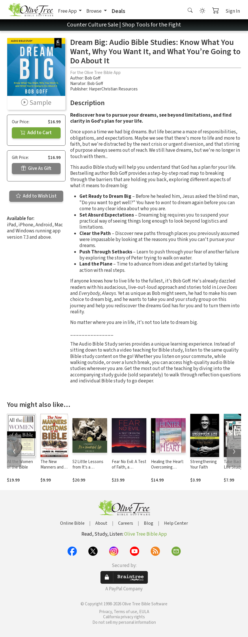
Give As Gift (36, 168)
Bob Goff (92, 78)
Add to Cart (36, 132)
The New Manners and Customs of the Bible (52, 470)
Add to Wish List (36, 196)
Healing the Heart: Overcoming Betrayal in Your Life (167, 470)
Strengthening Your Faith (203, 464)
